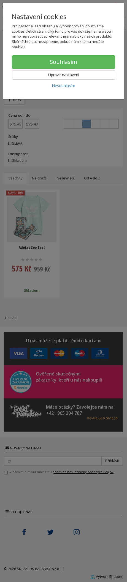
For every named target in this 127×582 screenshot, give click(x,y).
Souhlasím (63, 62)
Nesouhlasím (63, 85)
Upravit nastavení (63, 74)
